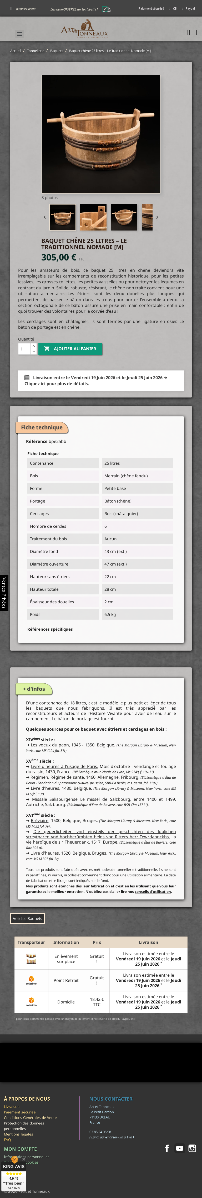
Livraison (11, 1106)
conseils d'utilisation (153, 891)
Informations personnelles (26, 1156)
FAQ (7, 1139)
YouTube (179, 1148)
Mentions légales (18, 1134)
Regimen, (40, 777)
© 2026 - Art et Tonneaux (27, 1191)
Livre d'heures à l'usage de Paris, (64, 766)
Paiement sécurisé (20, 1112)
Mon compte (20, 1149)
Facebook (167, 1148)
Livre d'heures (45, 788)
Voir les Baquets (27, 918)
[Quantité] (24, 349)
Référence (37, 441)
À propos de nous (27, 1099)
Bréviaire (39, 820)
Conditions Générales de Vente (30, 1117)
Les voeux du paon (50, 745)
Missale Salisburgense (55, 799)
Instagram (192, 1148)
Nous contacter (111, 1099)
